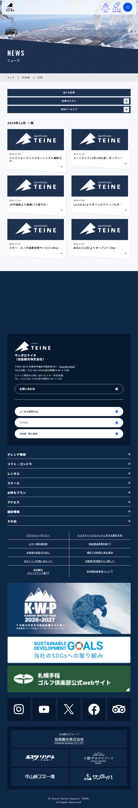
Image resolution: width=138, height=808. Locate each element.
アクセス (69, 502)
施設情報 (69, 511)
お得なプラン (69, 492)
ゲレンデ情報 (69, 454)
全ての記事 (69, 92)
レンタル (69, 473)
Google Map (67, 366)
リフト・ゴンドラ (69, 464)
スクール (69, 483)
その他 (69, 521)
